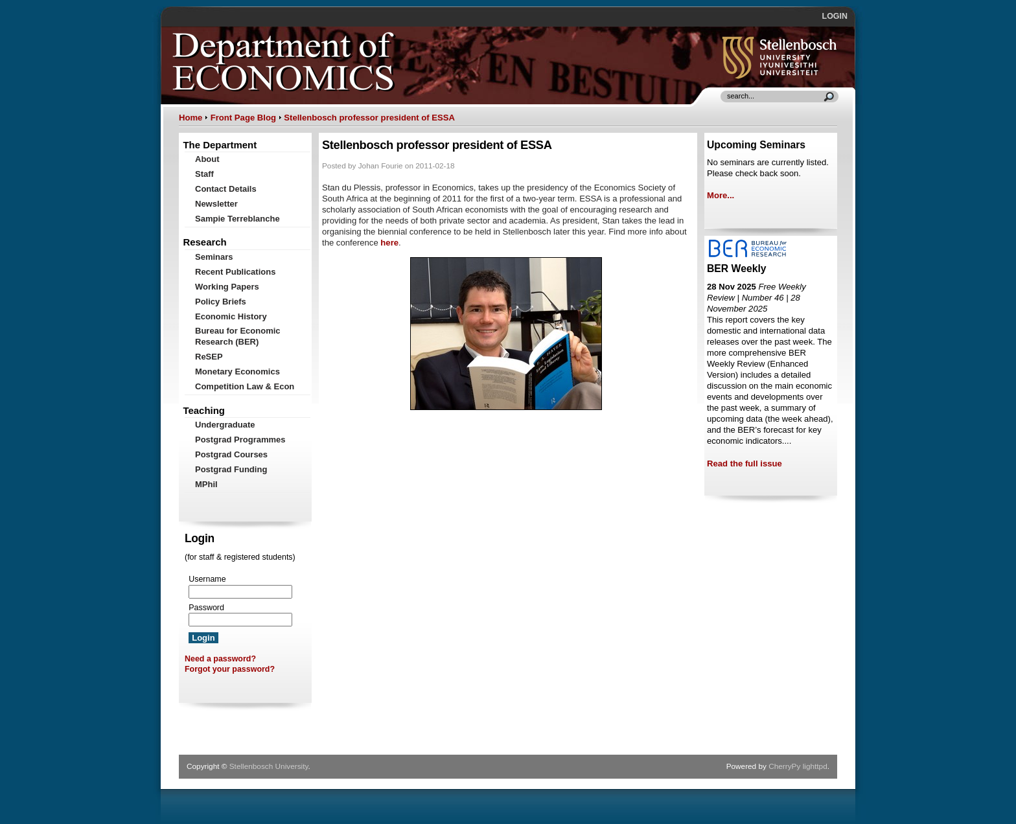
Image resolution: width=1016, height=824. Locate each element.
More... (720, 195)
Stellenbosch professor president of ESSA (369, 117)
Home (190, 117)
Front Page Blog (243, 117)
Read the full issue (744, 463)
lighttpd (815, 766)
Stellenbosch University (268, 766)
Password (206, 607)
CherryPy (784, 766)
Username (207, 579)
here (389, 242)
